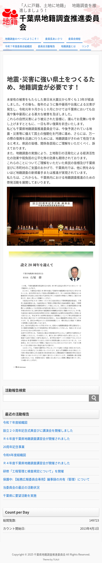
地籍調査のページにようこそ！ (22, 39)
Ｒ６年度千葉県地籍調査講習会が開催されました (36, 438)
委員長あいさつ (53, 39)
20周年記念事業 (14, 447)
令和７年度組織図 (15, 422)
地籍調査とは (68, 46)
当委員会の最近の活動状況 (21, 487)
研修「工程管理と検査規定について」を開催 (33, 471)
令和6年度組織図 (14, 455)
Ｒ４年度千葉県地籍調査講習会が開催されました (36, 463)
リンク (85, 46)
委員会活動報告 (46, 46)
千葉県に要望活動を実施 (20, 495)
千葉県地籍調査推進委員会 (59, 22)
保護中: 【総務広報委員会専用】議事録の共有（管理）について (46, 479)
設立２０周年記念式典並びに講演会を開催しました (38, 430)
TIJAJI (56, 559)
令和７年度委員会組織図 (18, 46)
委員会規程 (74, 39)
